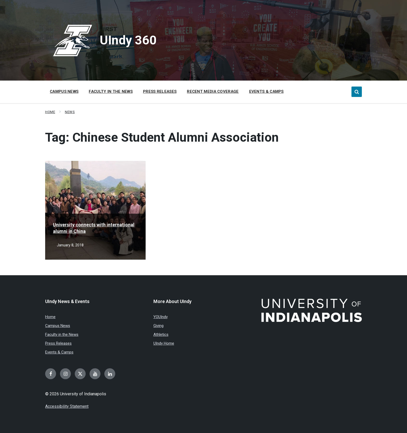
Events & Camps (59, 352)
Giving (158, 325)
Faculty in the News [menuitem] (111, 91)
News (70, 112)
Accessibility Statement (67, 406)
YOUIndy (160, 316)
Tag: (162, 137)
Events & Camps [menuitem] (266, 91)
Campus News (57, 325)
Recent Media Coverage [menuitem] (213, 91)
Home (50, 112)
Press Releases (58, 343)
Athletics (160, 334)
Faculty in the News (61, 334)
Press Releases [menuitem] (160, 91)
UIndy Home (163, 343)
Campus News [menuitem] (64, 91)
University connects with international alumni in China (93, 228)
